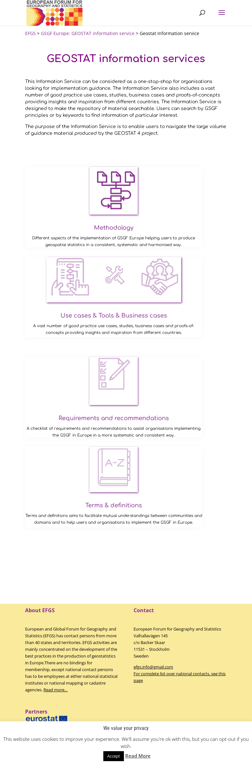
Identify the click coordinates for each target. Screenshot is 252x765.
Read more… (55, 690)
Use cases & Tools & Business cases (114, 315)
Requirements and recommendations (114, 418)
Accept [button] (113, 756)
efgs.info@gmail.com (153, 667)
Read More (138, 755)
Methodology (114, 228)
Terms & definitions (113, 505)
